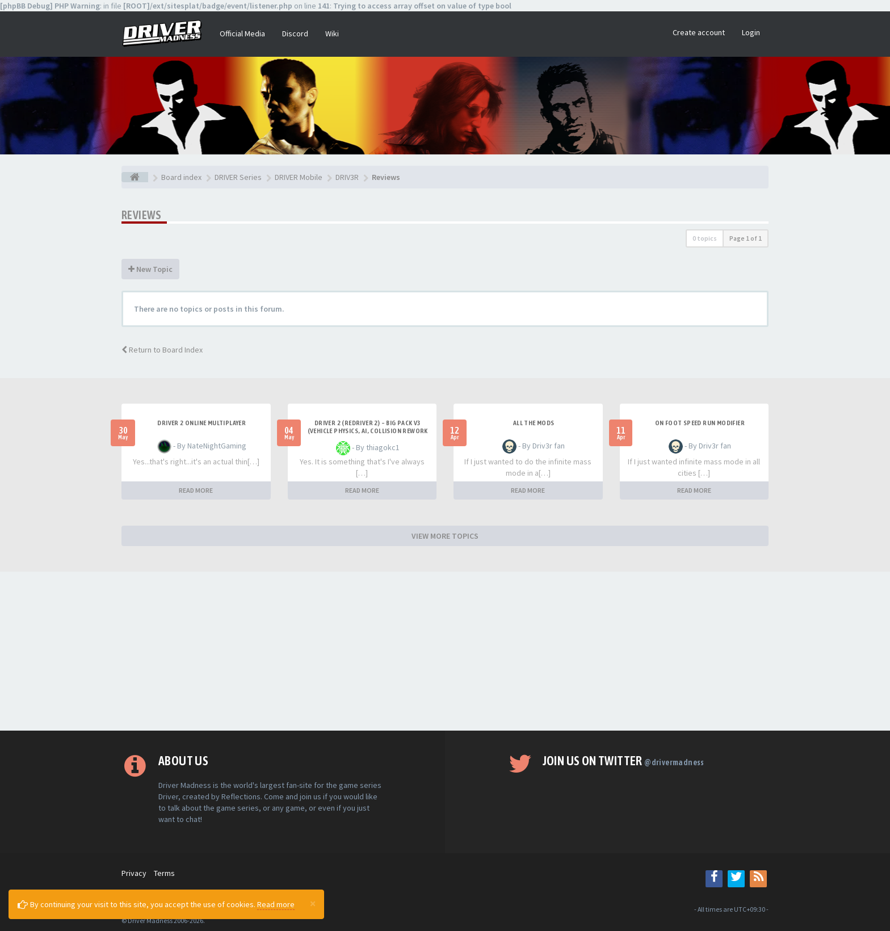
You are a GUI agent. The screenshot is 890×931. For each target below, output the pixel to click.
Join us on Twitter (623, 760)
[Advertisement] (445, 651)
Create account (699, 32)
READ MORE (196, 490)
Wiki (332, 33)
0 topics (704, 238)
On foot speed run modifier (700, 423)
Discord (295, 33)
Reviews (141, 214)
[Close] (313, 903)
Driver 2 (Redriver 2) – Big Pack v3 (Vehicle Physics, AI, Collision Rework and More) (368, 431)
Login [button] (751, 32)
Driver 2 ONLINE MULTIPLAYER (201, 423)
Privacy (133, 873)
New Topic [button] (150, 269)
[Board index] (134, 177)
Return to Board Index (162, 350)
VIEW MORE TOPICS (445, 536)
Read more (276, 904)
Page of (745, 238)
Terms (164, 873)
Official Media (242, 33)
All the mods (534, 423)
